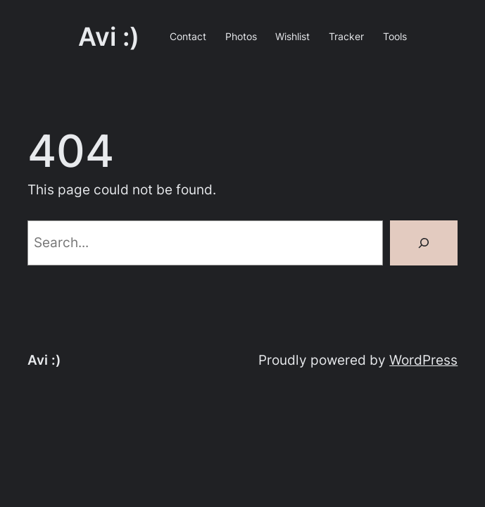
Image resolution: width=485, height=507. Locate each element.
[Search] (424, 242)
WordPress (423, 360)
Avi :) (108, 36)
